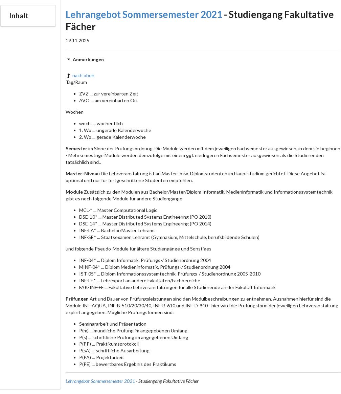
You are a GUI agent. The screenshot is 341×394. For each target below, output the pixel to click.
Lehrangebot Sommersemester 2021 (144, 14)
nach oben (80, 75)
